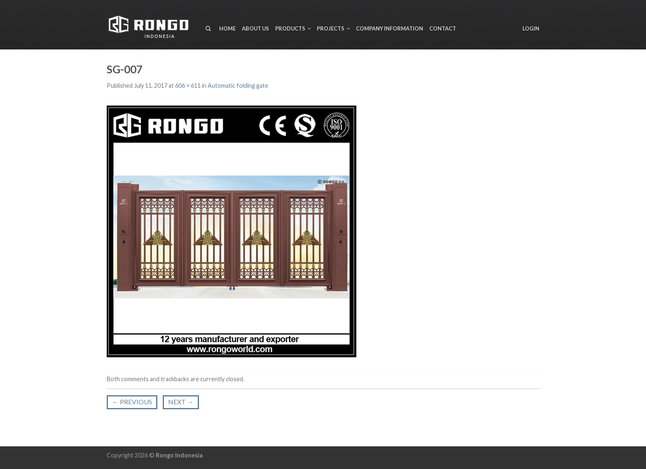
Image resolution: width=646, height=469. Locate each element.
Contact (442, 28)
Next (181, 402)
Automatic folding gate (238, 85)
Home (227, 28)
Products (290, 28)
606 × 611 (188, 85)
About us (255, 28)
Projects (330, 28)
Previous (132, 402)
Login (530, 28)
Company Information (389, 28)
